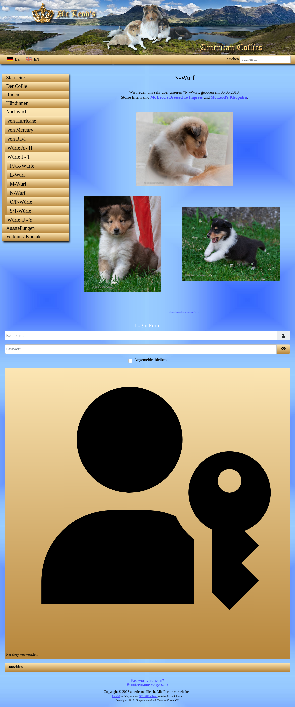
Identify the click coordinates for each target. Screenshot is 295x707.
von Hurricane (21, 121)
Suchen (233, 59)
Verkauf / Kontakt (24, 237)
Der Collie (16, 86)
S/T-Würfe (20, 211)
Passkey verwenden (147, 512)
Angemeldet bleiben (150, 360)
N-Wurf (18, 193)
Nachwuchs (17, 111)
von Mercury (20, 130)
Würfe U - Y (20, 220)
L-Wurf (17, 175)
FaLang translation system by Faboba (184, 312)
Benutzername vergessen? (147, 684)
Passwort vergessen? (147, 680)
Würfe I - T (18, 157)
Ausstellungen (20, 228)
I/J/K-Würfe (22, 166)
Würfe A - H (19, 148)
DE (14, 60)
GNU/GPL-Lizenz (148, 696)
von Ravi (16, 139)
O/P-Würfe (21, 202)
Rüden (12, 95)
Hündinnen (17, 103)
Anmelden (14, 667)
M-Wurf (18, 184)
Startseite (15, 77)
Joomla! (116, 696)
